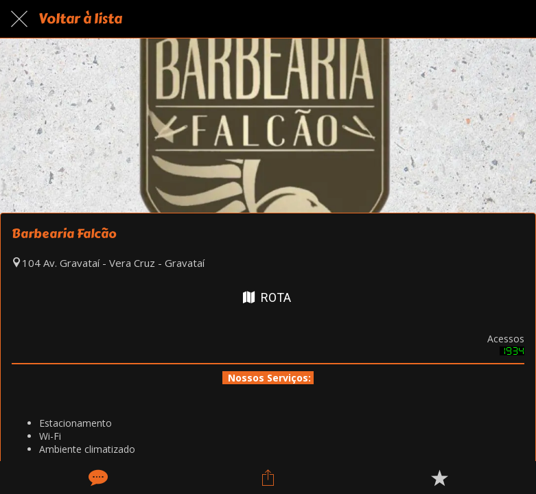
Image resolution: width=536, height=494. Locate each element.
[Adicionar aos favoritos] (439, 477)
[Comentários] (96, 477)
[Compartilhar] (267, 477)
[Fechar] (19, 19)
